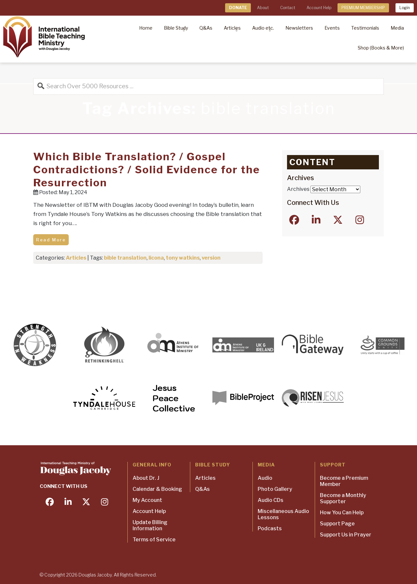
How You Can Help (342, 512)
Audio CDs (270, 500)
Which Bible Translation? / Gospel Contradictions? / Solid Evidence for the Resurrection (146, 169)
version (211, 258)
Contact (287, 7)
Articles (76, 258)
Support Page (337, 523)
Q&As (202, 489)
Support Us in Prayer (345, 535)
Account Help (319, 7)
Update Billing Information (150, 525)
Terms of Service (154, 539)
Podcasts (270, 528)
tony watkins (183, 258)
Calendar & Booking (157, 489)
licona (156, 258)
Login (404, 7)
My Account (147, 500)
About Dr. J (146, 478)
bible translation (125, 258)
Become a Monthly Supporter (343, 498)
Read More (51, 239)
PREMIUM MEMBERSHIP (363, 7)
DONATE (238, 7)
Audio (265, 478)
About (263, 7)
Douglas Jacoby (95, 574)
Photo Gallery (275, 489)
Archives (298, 189)
